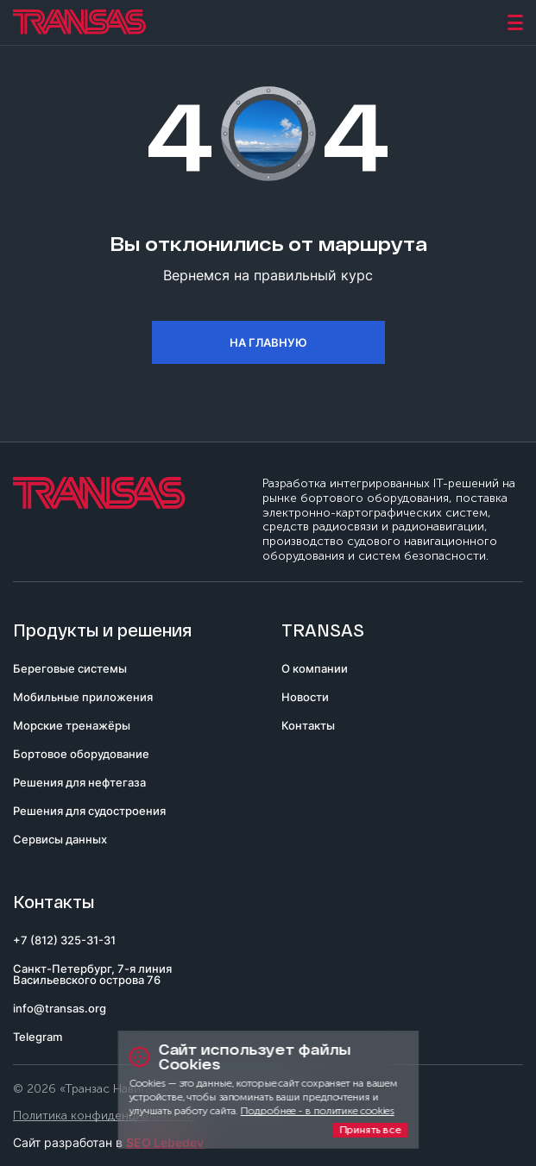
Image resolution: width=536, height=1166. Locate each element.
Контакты (308, 725)
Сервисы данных (60, 839)
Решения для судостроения (89, 811)
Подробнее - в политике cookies (317, 1111)
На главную (268, 342)
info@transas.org (59, 1008)
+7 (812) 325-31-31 (64, 940)
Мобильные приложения (83, 697)
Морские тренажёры (71, 725)
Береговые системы (70, 668)
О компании (314, 668)
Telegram (37, 1037)
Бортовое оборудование (81, 754)
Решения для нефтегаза (79, 782)
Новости (305, 697)
